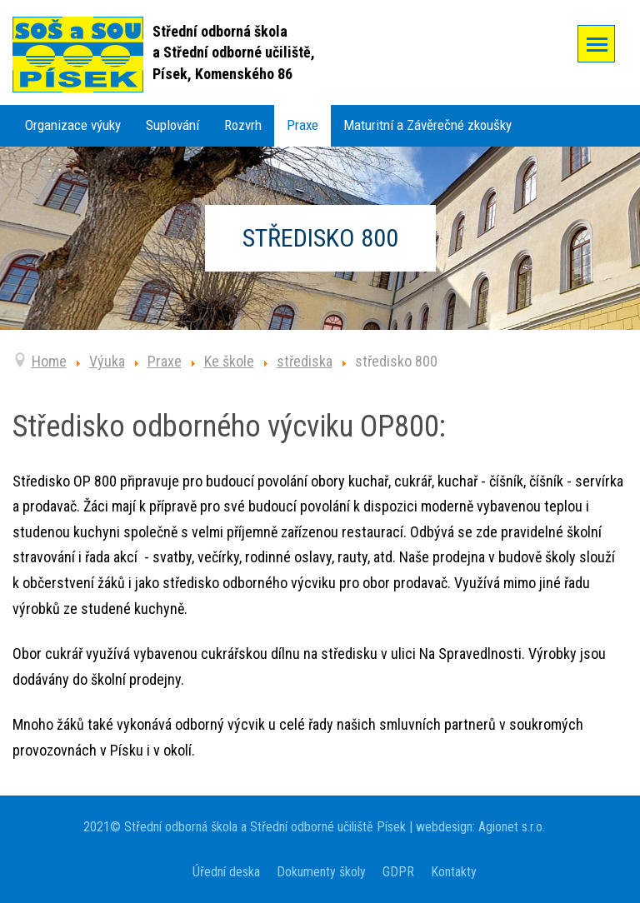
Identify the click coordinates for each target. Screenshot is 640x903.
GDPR (398, 872)
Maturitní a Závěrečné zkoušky (427, 125)
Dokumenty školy (321, 872)
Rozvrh (243, 125)
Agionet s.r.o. (510, 827)
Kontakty (454, 872)
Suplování (172, 125)
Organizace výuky (73, 125)
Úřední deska (226, 872)
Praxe (302, 125)
